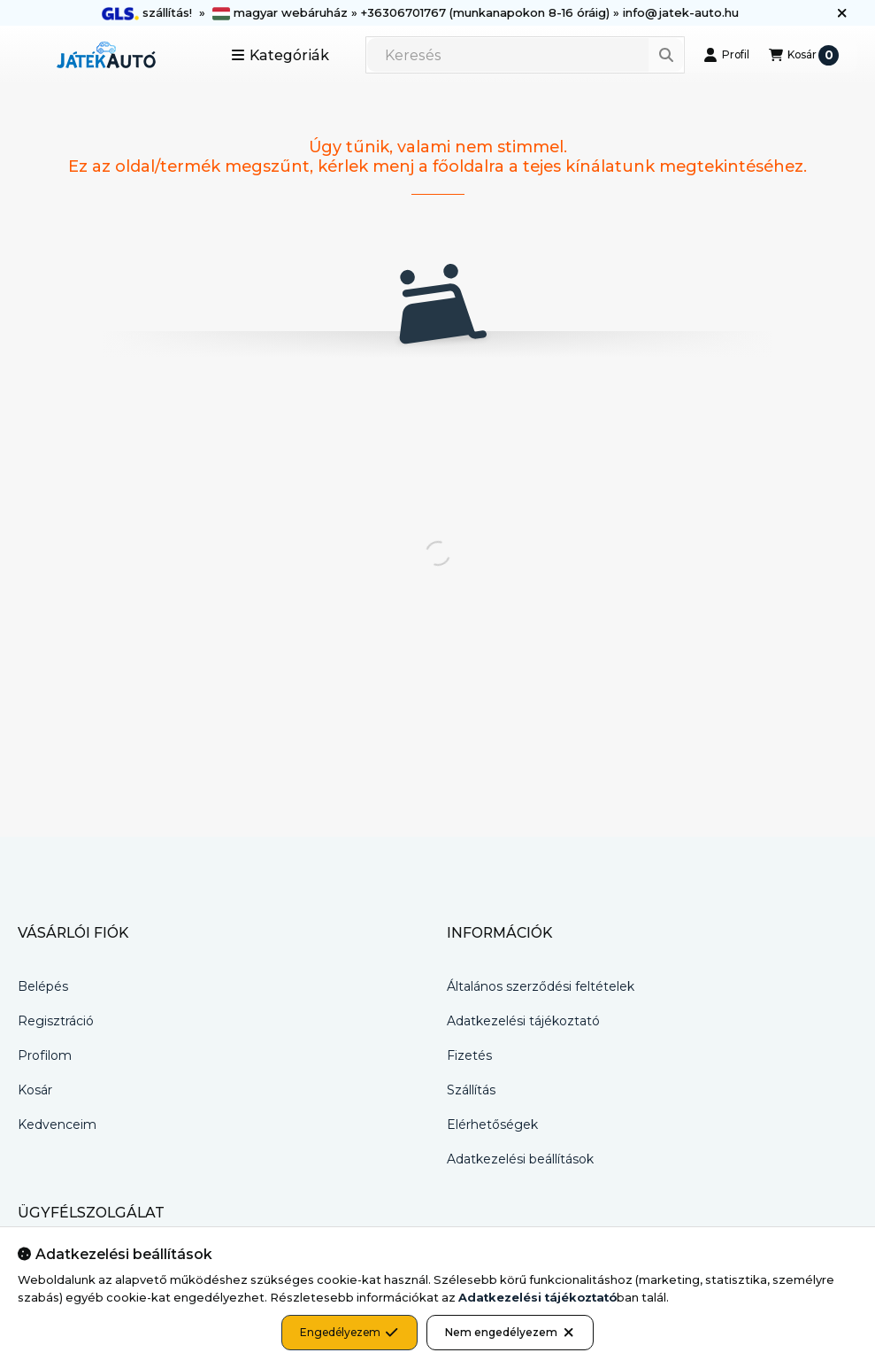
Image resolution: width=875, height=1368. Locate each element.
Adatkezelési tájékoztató (523, 1021)
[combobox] (525, 55)
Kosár (35, 1090)
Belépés (43, 986)
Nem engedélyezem (510, 1332)
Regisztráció (56, 1021)
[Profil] (726, 55)
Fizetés (469, 1055)
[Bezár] (841, 13)
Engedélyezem (349, 1332)
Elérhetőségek (492, 1124)
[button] (280, 55)
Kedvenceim (57, 1124)
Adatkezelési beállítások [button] (520, 1159)
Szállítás (471, 1090)
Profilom (45, 1055)
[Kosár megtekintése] (804, 55)
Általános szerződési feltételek (540, 986)
